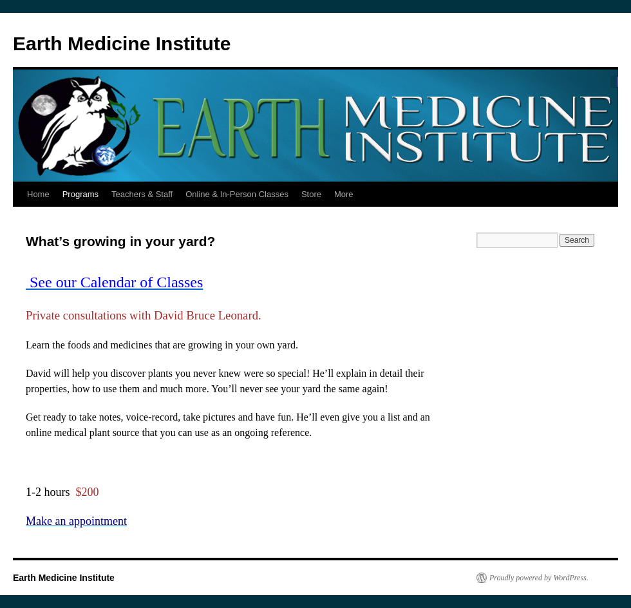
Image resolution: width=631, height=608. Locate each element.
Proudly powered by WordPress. (539, 577)
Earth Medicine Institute (122, 43)
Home (38, 194)
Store (311, 194)
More (343, 194)
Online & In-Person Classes (236, 194)
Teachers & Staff (142, 194)
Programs (80, 194)
